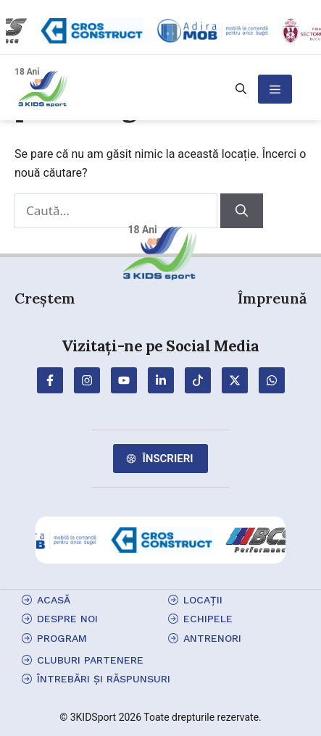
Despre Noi (67, 618)
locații (202, 600)
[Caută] (241, 210)
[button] (241, 89)
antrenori (212, 638)
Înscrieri (167, 458)
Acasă (53, 600)
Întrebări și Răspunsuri (103, 679)
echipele (208, 618)
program (62, 638)
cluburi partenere (90, 660)
